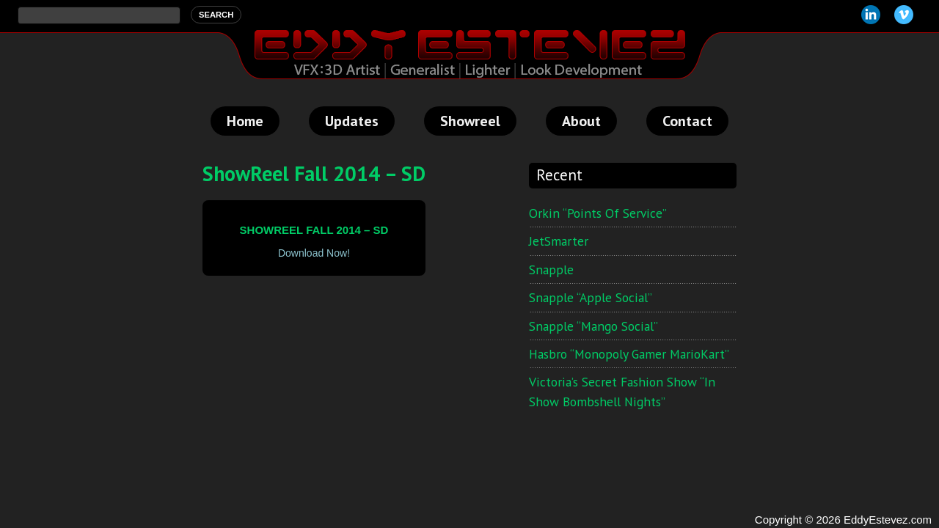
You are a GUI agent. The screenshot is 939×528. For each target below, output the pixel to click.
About (581, 121)
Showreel (470, 121)
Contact (687, 121)
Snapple (551, 269)
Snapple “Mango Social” (593, 326)
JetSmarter (558, 240)
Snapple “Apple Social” (590, 297)
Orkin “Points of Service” (598, 213)
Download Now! (314, 253)
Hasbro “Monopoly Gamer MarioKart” (629, 353)
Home (245, 121)
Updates (352, 121)
